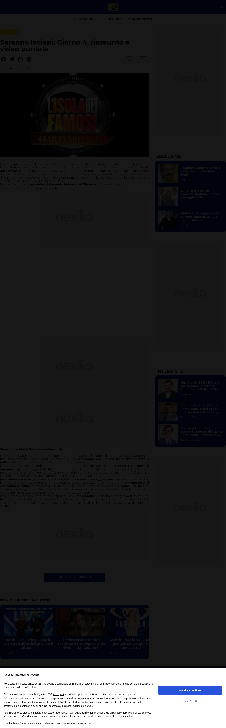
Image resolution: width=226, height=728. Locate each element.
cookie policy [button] (29, 687)
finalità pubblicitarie (70, 702)
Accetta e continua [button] (190, 690)
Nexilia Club (190, 701)
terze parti (58, 694)
